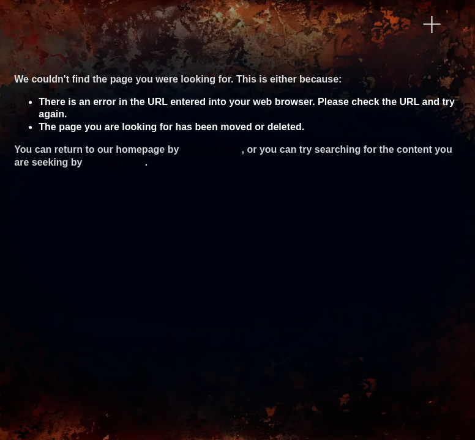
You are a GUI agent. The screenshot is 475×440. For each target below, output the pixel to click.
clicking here (212, 149)
